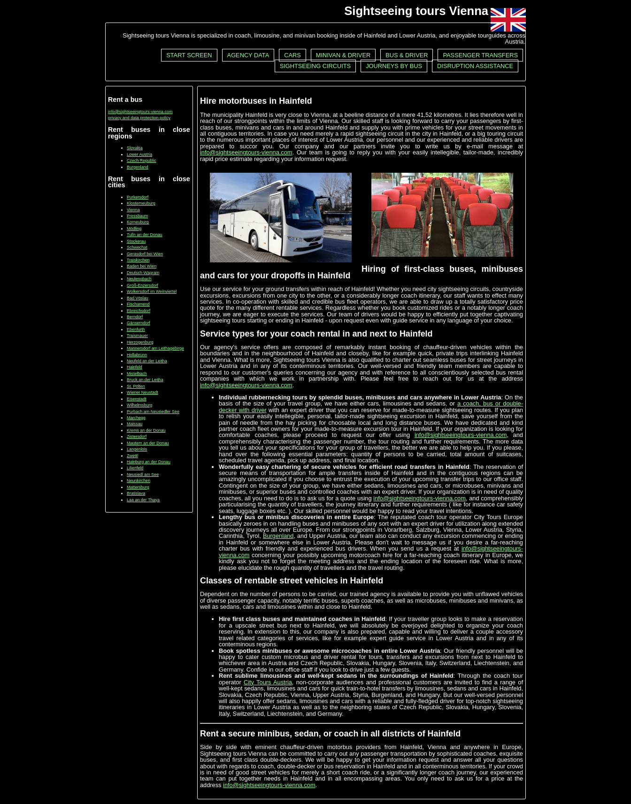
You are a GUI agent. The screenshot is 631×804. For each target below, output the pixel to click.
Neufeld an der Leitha (147, 361)
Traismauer (137, 335)
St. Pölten (136, 386)
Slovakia (135, 147)
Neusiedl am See (143, 474)
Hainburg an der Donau (148, 461)
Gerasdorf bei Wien (145, 254)
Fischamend (138, 304)
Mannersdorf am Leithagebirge (155, 348)
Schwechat (137, 247)
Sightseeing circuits (315, 65)
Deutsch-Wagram (143, 272)
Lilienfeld (135, 468)
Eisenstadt (136, 399)
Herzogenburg (140, 342)
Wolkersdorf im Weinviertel (152, 291)
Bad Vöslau (137, 298)
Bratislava (136, 493)
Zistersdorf (136, 436)
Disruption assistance (475, 65)
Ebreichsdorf (138, 310)
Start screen (189, 55)
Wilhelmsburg (139, 405)
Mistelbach (137, 373)
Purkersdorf (137, 197)
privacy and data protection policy (139, 117)
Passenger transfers (480, 55)
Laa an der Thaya (143, 500)
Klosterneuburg (141, 203)
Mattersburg (138, 487)
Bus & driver (406, 55)
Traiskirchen (138, 260)
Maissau (134, 423)
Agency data (248, 55)
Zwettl (132, 455)
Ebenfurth (136, 329)
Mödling (134, 228)
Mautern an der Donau (148, 443)
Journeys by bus (394, 65)
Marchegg (136, 417)
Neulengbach (139, 278)
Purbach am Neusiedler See (153, 411)
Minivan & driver (343, 55)
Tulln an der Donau (144, 234)
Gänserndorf (138, 323)
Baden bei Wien (141, 266)
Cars (292, 55)
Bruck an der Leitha (145, 379)
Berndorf (135, 316)
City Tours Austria (268, 682)
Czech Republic (141, 160)
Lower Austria (139, 154)
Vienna (133, 209)
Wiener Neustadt (142, 392)
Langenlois (137, 449)
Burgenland (137, 167)
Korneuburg (138, 222)
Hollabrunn (137, 354)
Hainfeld (134, 367)
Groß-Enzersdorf (142, 285)
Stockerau (136, 241)
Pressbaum (137, 216)
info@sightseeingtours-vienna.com (140, 111)
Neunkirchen (138, 480)
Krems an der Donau (146, 430)
